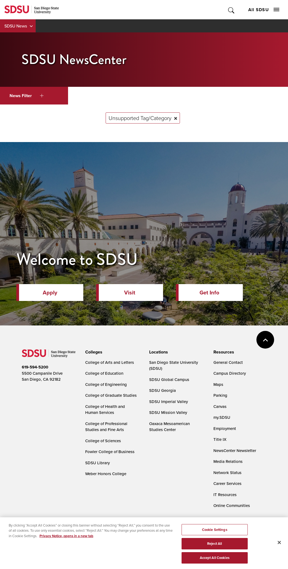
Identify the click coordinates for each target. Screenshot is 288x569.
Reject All (214, 550)
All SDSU (263, 10)
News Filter (27, 96)
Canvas (219, 406)
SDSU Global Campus (169, 379)
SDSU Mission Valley (168, 412)
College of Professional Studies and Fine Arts (106, 427)
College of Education (104, 373)
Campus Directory (229, 373)
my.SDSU (221, 417)
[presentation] (93, 352)
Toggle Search (231, 9)
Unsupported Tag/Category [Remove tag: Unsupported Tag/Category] (140, 118)
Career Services (227, 483)
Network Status (227, 472)
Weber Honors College (105, 473)
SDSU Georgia (162, 390)
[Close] (279, 549)
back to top (265, 340)
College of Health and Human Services (105, 410)
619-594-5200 (35, 367)
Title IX (219, 439)
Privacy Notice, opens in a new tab (66, 542)
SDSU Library (97, 463)
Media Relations (228, 461)
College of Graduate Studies (111, 395)
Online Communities (231, 505)
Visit (129, 292)
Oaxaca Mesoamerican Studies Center (169, 427)
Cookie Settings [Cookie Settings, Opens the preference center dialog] (214, 536)
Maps (218, 384)
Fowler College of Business (109, 451)
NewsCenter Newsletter (234, 450)
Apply (50, 292)
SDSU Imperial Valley (168, 401)
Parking (220, 395)
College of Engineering (106, 384)
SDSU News (15, 26)
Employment (224, 428)
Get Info (209, 292)
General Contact (228, 362)
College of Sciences (103, 441)
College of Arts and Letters (109, 362)
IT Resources (225, 494)
